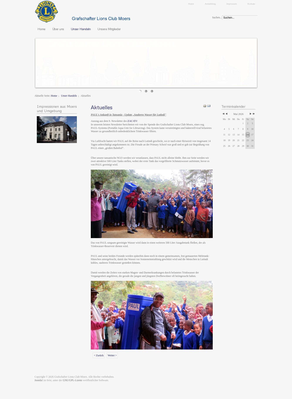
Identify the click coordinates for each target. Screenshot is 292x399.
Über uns (58, 29)
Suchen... (217, 17)
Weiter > (112, 355)
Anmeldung (210, 3)
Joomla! (39, 380)
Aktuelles (101, 107)
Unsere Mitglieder (109, 29)
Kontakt (251, 3)
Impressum (231, 3)
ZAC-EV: (133, 121)
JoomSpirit (146, 395)
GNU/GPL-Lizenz (72, 380)
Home (191, 3)
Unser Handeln (81, 29)
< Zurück (98, 355)
